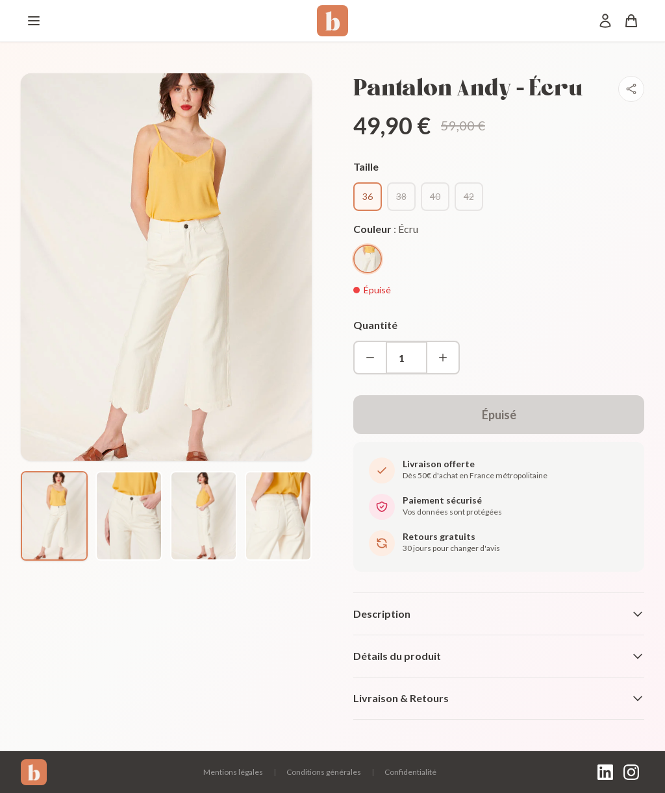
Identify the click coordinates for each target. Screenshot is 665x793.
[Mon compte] (605, 21)
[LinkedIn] (605, 772)
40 (435, 196)
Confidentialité (410, 772)
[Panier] (631, 21)
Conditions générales (323, 772)
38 (401, 196)
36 (367, 196)
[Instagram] (631, 772)
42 (469, 196)
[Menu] (34, 21)
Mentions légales (233, 772)
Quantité (375, 325)
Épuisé (499, 415)
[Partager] (631, 89)
